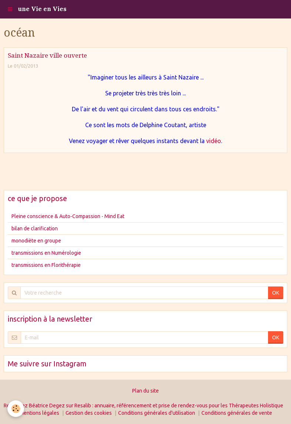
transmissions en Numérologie (46, 253)
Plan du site (145, 391)
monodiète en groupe (36, 241)
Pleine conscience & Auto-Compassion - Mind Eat (67, 216)
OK (275, 293)
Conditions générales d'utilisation (156, 413)
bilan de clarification (34, 228)
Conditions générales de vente (236, 413)
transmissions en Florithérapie (46, 265)
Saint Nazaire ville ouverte (47, 55)
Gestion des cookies (89, 413)
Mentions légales (39, 413)
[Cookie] (15, 408)
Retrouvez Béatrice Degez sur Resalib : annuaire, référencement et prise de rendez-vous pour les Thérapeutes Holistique (143, 405)
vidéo (213, 141)
